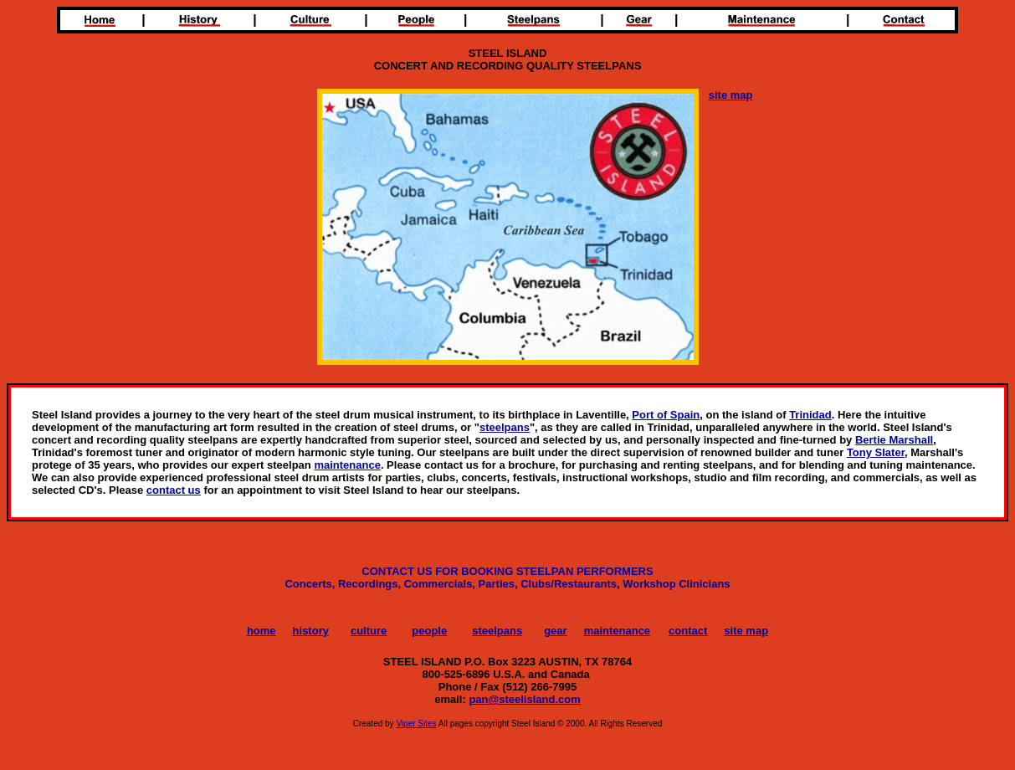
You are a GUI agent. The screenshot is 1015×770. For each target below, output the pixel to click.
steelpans (504, 427)
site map (746, 630)
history (311, 630)
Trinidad (810, 414)
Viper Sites (416, 723)
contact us (173, 490)
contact (688, 630)
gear (555, 630)
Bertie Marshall (894, 440)
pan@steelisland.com (524, 699)
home (261, 630)
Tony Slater (876, 452)
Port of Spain (666, 414)
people (429, 630)
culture (369, 630)
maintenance (347, 465)
